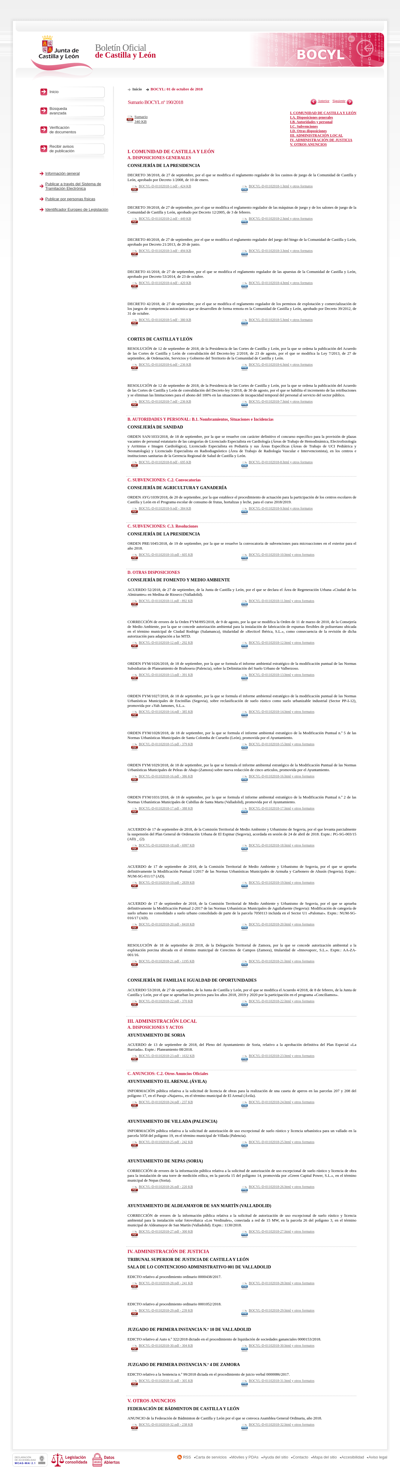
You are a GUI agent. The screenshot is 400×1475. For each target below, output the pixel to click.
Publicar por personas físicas (70, 199)
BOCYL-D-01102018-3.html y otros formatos (281, 251)
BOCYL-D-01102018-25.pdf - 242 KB (166, 1142)
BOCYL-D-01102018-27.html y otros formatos (281, 1231)
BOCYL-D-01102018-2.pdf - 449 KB (165, 218)
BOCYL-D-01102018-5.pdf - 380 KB (165, 320)
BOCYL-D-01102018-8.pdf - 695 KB (165, 462)
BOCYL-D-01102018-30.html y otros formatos (281, 1345)
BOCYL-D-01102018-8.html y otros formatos (281, 462)
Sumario (142, 119)
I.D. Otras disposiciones (308, 131)
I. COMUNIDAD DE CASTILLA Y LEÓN (323, 113)
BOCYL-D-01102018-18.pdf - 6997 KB (167, 845)
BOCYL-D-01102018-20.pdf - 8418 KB (167, 924)
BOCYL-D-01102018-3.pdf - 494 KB (165, 251)
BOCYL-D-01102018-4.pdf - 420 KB (165, 283)
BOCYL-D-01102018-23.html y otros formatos (281, 1056)
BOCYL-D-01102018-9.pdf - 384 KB (165, 508)
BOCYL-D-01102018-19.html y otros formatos (281, 882)
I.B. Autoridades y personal (311, 122)
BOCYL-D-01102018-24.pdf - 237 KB (166, 1102)
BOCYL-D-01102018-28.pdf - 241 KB (166, 1283)
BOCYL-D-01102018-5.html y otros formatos (281, 320)
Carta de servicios (211, 1457)
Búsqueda (76, 110)
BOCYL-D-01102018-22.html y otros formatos (281, 1001)
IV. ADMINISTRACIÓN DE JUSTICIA (321, 140)
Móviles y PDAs (244, 1457)
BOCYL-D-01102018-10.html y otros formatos (281, 554)
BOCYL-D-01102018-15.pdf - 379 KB (166, 744)
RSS (187, 1457)
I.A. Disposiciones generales (311, 117)
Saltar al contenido (23, 2)
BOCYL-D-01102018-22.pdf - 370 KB (166, 1001)
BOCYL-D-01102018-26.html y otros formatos (281, 1187)
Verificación (76, 129)
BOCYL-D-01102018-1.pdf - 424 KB (165, 186)
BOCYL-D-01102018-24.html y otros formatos (281, 1102)
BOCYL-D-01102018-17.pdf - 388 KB (166, 808)
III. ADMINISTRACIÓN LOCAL (316, 135)
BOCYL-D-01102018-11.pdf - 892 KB (166, 601)
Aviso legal (377, 1457)
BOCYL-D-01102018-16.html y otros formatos (281, 776)
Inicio (137, 89)
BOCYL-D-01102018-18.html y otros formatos (281, 845)
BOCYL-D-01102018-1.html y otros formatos (281, 186)
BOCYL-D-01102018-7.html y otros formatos (281, 401)
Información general (62, 173)
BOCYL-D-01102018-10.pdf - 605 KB (166, 554)
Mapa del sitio (325, 1457)
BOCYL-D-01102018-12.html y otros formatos (281, 642)
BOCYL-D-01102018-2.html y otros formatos (281, 218)
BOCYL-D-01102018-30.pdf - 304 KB (166, 1345)
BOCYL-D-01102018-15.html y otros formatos (281, 744)
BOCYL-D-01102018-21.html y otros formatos (281, 961)
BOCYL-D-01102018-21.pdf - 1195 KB (166, 961)
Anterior (323, 101)
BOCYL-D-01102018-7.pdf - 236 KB (165, 401)
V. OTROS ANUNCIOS (308, 144)
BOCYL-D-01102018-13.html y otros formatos (281, 675)
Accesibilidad (352, 1457)
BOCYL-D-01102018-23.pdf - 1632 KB (167, 1056)
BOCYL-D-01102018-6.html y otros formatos (281, 364)
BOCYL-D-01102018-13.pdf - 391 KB (166, 675)
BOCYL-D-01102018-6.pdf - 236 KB (165, 364)
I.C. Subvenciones (304, 126)
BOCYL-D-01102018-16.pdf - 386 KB (166, 776)
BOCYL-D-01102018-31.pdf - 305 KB (166, 1381)
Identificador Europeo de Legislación (76, 209)
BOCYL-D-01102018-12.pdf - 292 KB (166, 642)
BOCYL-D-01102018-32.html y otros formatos (281, 1424)
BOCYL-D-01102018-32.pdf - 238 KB (166, 1424)
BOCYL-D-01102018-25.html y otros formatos (281, 1142)
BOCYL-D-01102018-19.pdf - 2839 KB (167, 882)
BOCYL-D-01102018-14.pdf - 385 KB (166, 711)
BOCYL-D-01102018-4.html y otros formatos (281, 283)
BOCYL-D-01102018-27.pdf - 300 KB (166, 1231)
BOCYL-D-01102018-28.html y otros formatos (281, 1283)
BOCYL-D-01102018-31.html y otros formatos (281, 1381)
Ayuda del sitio (275, 1457)
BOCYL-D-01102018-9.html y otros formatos (281, 508)
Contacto (300, 1457)
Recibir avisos (76, 148)
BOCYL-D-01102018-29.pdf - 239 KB (166, 1310)
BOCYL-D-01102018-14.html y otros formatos (281, 711)
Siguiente (339, 101)
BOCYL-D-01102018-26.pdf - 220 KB (166, 1187)
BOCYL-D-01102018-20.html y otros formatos (281, 924)
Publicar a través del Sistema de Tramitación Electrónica (73, 186)
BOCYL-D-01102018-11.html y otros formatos (281, 601)
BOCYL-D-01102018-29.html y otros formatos (281, 1310)
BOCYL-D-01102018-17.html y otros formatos (281, 808)
